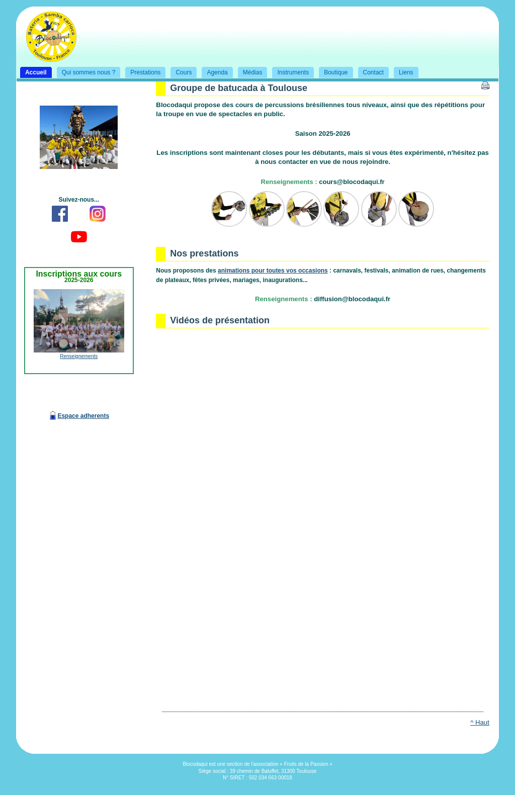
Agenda (212, 71)
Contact (369, 71)
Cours (179, 71)
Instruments (288, 71)
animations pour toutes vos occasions (273, 270)
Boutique (331, 71)
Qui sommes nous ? (84, 71)
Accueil (31, 71)
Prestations (140, 71)
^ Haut (479, 722)
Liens (401, 71)
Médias (248, 71)
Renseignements (79, 356)
